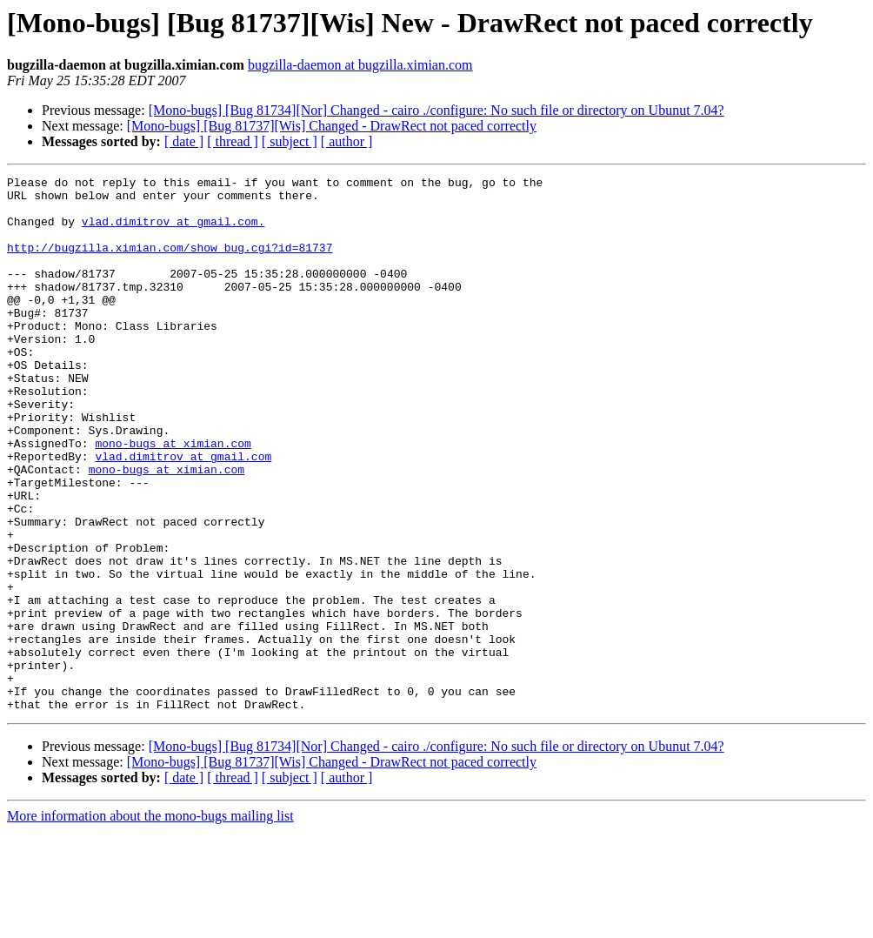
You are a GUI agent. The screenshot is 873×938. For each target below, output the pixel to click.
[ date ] (183, 141)
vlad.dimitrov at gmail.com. (173, 231)
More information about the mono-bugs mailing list (150, 922)
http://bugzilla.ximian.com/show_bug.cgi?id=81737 (169, 263)
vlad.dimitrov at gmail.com (183, 513)
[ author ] (347, 141)
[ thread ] (232, 141)
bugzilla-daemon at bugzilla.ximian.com (360, 64)
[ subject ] (289, 141)
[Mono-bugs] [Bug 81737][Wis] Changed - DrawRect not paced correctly (331, 125)
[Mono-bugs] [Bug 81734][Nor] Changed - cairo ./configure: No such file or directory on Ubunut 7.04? (436, 110)
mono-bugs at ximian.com (172, 498)
